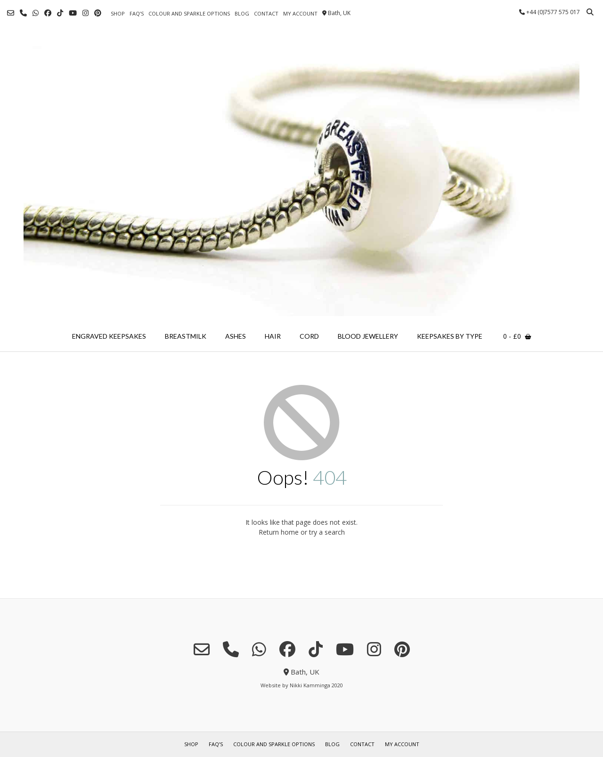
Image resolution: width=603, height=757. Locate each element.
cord (309, 336)
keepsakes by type (449, 336)
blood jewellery (368, 336)
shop (118, 13)
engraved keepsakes (109, 336)
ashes (235, 336)
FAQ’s (137, 13)
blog (242, 13)
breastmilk (185, 336)
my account (300, 13)
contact (266, 13)
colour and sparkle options (189, 13)
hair (273, 336)
